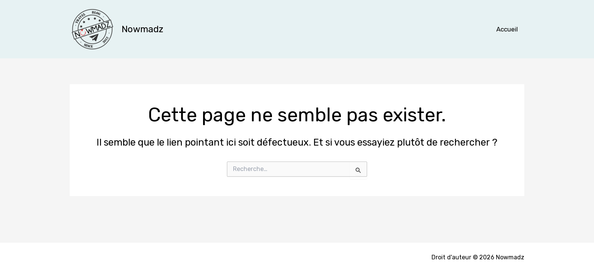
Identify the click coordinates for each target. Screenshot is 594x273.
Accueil (507, 29)
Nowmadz (142, 29)
